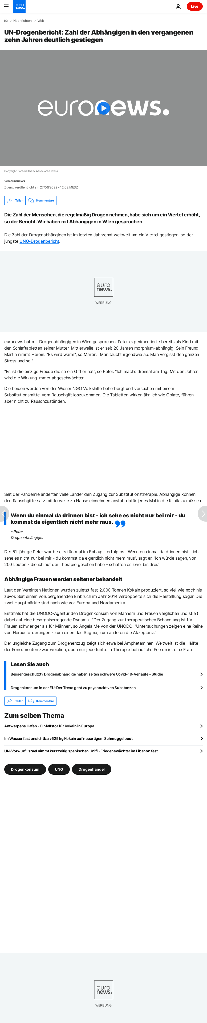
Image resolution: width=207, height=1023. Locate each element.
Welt (41, 20)
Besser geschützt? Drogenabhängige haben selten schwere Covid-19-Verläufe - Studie (87, 674)
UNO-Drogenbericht (39, 241)
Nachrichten (22, 20)
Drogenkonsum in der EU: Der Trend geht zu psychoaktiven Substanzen (73, 687)
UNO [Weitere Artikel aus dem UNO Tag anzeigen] (59, 769)
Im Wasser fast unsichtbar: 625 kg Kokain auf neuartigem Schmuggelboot (68, 738)
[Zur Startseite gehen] (19, 6)
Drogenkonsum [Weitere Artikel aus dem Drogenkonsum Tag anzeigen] (25, 769)
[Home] (5, 20)
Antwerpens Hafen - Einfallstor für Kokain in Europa (49, 726)
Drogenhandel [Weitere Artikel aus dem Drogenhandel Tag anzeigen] (92, 769)
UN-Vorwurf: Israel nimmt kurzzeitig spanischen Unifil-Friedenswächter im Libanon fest (81, 751)
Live (194, 6)
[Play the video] (103, 108)
